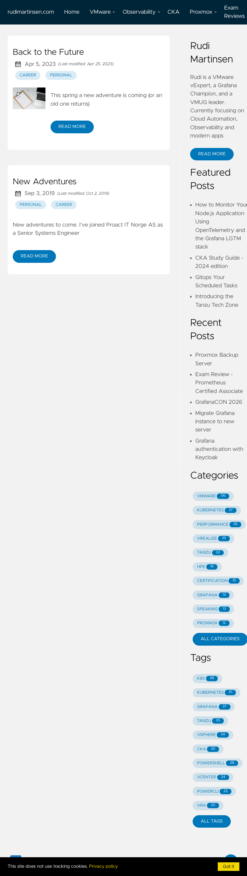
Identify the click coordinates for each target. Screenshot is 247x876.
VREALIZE (213, 538)
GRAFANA (213, 595)
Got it (228, 867)
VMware (103, 12)
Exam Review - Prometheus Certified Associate (219, 383)
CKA (174, 12)
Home (71, 12)
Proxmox (203, 12)
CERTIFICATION (218, 581)
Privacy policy (103, 866)
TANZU (210, 553)
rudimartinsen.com (31, 12)
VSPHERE (213, 735)
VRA (208, 805)
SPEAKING (213, 609)
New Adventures (45, 182)
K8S (207, 678)
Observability (141, 12)
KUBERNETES (217, 510)
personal (61, 75)
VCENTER (213, 777)
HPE (207, 567)
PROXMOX (213, 623)
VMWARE (213, 496)
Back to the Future (48, 52)
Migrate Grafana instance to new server (215, 421)
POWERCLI (214, 791)
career (28, 75)
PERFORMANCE (219, 524)
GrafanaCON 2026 (218, 402)
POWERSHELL (217, 763)
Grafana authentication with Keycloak (219, 449)
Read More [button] (211, 154)
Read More (72, 126)
